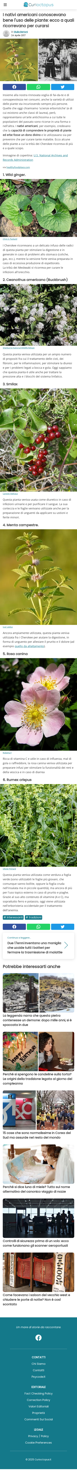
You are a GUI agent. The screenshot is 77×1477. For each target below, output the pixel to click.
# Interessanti (13, 917)
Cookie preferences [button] (38, 1443)
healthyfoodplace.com (18, 167)
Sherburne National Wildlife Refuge (19, 347)
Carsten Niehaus (10, 493)
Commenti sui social (38, 1419)
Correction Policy (38, 1400)
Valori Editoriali (39, 1406)
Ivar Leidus (8, 627)
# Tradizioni (33, 917)
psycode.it (38, 1377)
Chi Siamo (39, 1364)
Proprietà (38, 1413)
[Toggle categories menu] (5, 4)
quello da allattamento (29, 646)
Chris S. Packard (10, 239)
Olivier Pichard (9, 868)
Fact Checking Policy (39, 1393)
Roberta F (7, 752)
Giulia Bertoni (21, 31)
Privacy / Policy (38, 1436)
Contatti (38, 1370)
